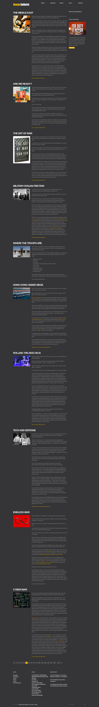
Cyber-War (20, 589)
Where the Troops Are (27, 243)
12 (45, 662)
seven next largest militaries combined (43, 563)
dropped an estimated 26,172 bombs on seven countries (50, 554)
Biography (15, 675)
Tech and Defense (24, 430)
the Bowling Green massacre (55, 228)
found (53, 121)
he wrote (38, 330)
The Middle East (23, 12)
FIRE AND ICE (35, 681)
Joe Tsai (59, 319)
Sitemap (35, 704)
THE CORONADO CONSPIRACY (39, 684)
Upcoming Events (17, 682)
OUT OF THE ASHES (36, 690)
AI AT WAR (34, 679)
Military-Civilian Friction (28, 186)
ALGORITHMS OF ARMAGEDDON (39, 675)
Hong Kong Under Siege (28, 284)
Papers (14, 679)
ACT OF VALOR (35, 693)
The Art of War (22, 133)
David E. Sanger (35, 617)
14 (51, 662)
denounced (49, 551)
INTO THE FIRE (35, 689)
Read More (71, 47)
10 (39, 662)
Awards (14, 681)
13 (48, 662)
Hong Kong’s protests (36, 297)
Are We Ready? (22, 83)
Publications (16, 676)
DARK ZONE (34, 686)
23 (58, 662)
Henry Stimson (61, 641)
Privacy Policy (31, 704)
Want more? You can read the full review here (41, 506)
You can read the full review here (38, 656)
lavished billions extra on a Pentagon (46, 562)
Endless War (21, 512)
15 (54, 662)
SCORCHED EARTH (36, 687)
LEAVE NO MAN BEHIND (37, 695)
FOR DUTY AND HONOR (37, 682)
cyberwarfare (48, 634)
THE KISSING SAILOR (36, 692)
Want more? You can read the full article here (41, 347)
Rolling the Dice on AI (27, 353)
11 (42, 662)
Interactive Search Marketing (23, 704)
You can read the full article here (38, 78)
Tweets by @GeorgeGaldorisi (75, 11)
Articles (15, 678)
